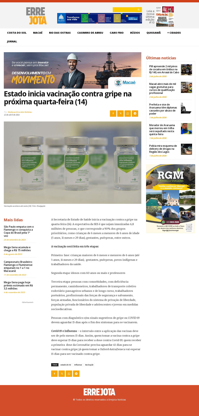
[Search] (138, 9)
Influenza (78, 365)
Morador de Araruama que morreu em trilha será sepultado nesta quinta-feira (162, 129)
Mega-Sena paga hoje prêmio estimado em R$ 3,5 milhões (18, 285)
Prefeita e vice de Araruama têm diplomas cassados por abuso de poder (163, 109)
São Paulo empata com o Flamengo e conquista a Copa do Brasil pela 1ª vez (19, 231)
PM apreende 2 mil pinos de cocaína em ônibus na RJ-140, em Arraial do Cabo (164, 69)
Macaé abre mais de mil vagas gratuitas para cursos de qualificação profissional (162, 88)
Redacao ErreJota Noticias (20, 112)
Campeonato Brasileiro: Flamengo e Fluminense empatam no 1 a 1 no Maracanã (18, 266)
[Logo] (99, 392)
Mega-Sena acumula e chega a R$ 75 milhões (17, 249)
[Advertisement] (27, 324)
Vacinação (89, 365)
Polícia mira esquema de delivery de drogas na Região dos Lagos (163, 149)
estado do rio (65, 365)
